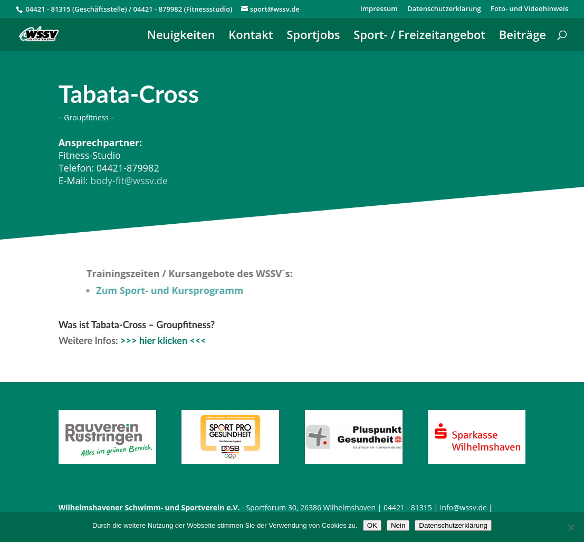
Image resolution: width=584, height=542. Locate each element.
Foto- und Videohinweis (529, 9)
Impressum (379, 9)
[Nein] (571, 527)
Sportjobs (313, 36)
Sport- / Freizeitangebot (419, 36)
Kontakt (250, 36)
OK (372, 525)
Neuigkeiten (181, 36)
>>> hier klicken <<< (163, 340)
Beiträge (522, 36)
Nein (398, 525)
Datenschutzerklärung (444, 9)
